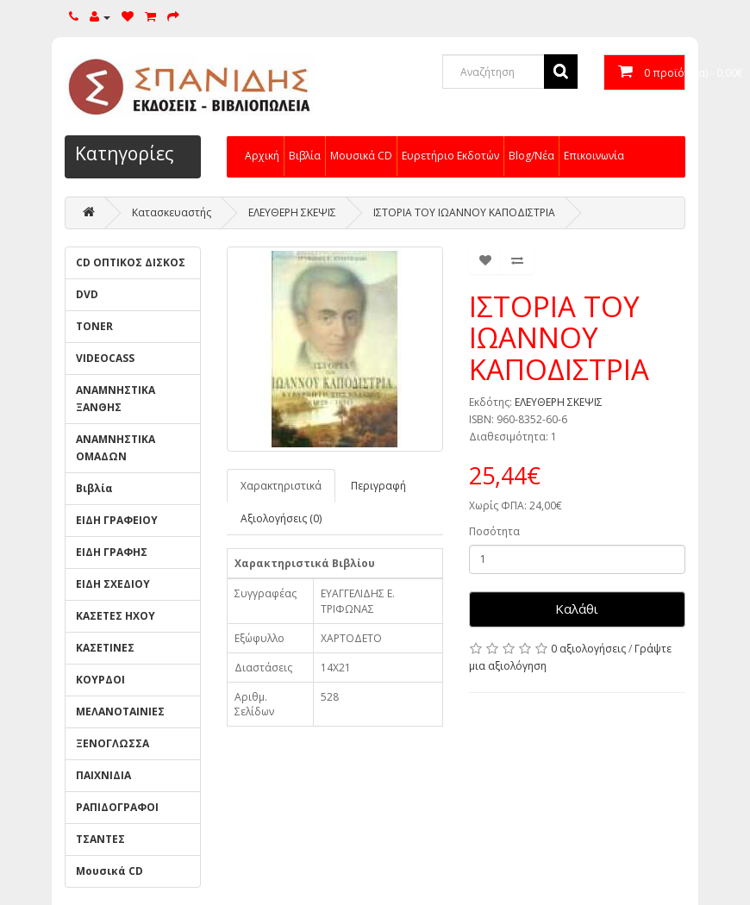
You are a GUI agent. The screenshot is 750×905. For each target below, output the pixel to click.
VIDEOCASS (105, 358)
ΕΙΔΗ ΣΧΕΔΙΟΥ (113, 584)
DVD (87, 294)
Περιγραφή (378, 485)
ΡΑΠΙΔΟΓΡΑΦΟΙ (117, 807)
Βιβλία (305, 155)
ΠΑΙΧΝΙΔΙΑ (103, 775)
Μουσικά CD (361, 155)
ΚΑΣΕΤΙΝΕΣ (105, 647)
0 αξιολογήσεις (588, 648)
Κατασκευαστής (171, 212)
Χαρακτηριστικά (281, 485)
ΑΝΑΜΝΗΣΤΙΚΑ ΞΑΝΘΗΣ (115, 399)
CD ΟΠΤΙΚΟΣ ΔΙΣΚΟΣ (130, 262)
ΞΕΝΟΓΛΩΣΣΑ (112, 743)
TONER (94, 326)
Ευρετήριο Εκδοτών (450, 155)
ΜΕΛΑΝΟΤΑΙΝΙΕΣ (120, 711)
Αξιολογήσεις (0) (281, 518)
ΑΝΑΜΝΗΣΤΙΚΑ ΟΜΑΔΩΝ (115, 448)
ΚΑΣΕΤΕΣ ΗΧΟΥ (115, 616)
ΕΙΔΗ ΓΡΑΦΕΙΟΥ (117, 520)
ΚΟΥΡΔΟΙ (100, 679)
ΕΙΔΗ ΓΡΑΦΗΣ (111, 552)
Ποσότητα (494, 531)
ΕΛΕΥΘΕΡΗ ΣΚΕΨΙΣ (292, 212)
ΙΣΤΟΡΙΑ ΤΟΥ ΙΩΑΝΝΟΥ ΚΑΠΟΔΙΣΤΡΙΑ (464, 212)
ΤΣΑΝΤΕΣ (100, 839)
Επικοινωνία (594, 155)
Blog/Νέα (531, 155)
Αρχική (262, 155)
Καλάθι (576, 608)
